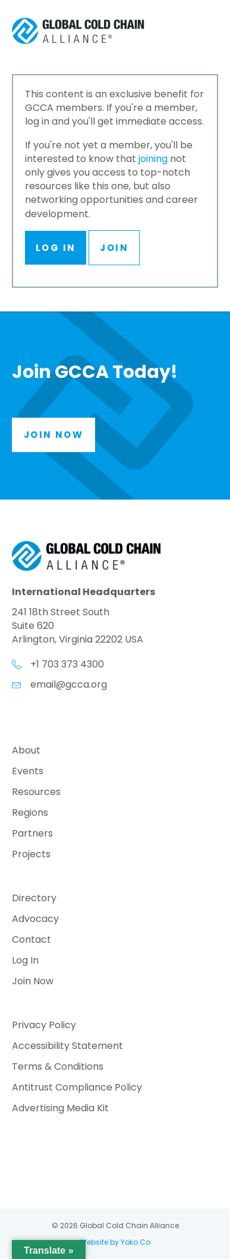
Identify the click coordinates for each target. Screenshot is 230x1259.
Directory (34, 899)
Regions (30, 813)
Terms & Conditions (57, 1067)
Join (114, 247)
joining (153, 159)
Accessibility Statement (67, 1047)
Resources (36, 793)
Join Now (32, 982)
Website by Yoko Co (115, 1242)
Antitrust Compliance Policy (77, 1088)
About (26, 751)
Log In (55, 247)
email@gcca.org (68, 684)
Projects (31, 855)
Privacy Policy (44, 1026)
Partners (32, 834)
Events (27, 772)
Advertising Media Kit (60, 1109)
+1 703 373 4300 (67, 664)
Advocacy (35, 920)
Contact (31, 940)
